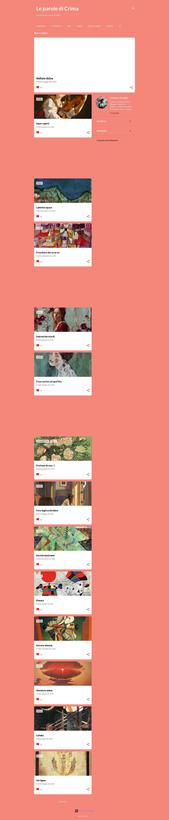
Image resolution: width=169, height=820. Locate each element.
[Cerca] (133, 8)
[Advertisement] (62, 157)
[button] (131, 87)
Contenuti (56, 26)
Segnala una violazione (107, 140)
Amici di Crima (94, 26)
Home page (41, 26)
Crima (79, 26)
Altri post (63, 802)
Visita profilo (114, 113)
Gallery (109, 26)
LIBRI (69, 26)
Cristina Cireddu (119, 98)
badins (90, 816)
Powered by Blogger (84, 811)
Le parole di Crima (57, 8)
